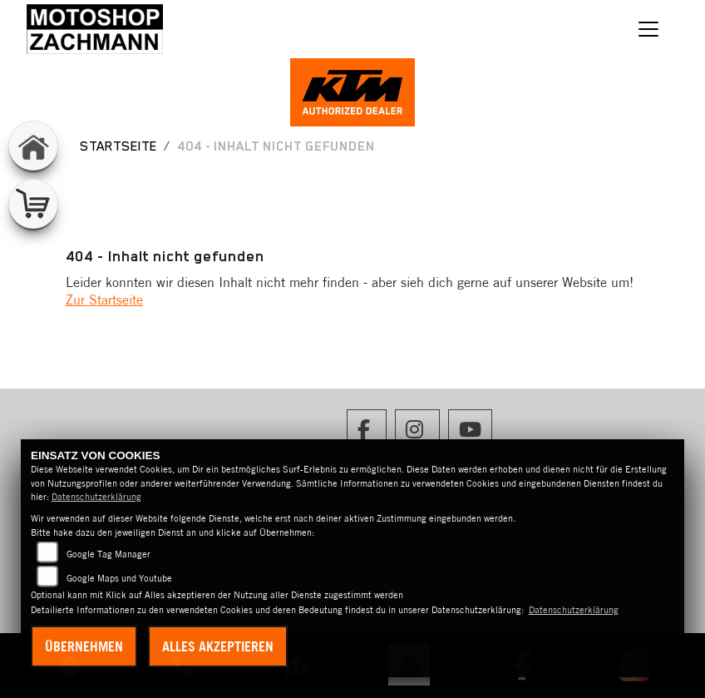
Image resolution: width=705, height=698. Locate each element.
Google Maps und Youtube (119, 578)
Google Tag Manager (108, 554)
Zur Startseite (104, 299)
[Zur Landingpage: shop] (33, 204)
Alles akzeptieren (218, 646)
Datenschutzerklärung (96, 496)
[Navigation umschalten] (648, 29)
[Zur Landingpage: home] (33, 146)
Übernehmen (84, 646)
